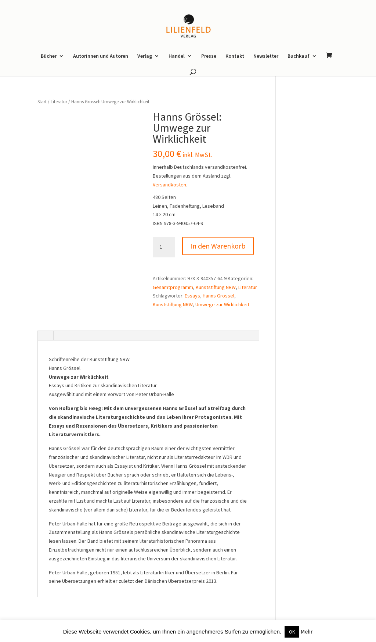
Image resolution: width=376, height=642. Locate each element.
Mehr (307, 631)
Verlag (144, 56)
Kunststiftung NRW (216, 287)
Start (42, 102)
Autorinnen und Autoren (100, 56)
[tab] (45, 336)
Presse (208, 56)
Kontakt (234, 56)
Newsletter (265, 56)
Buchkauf (299, 56)
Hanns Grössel (218, 295)
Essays (192, 295)
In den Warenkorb (218, 245)
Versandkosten (169, 184)
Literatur (59, 102)
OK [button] (292, 632)
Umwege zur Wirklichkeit (222, 304)
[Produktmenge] (164, 247)
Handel (177, 56)
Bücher (49, 56)
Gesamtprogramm (173, 287)
